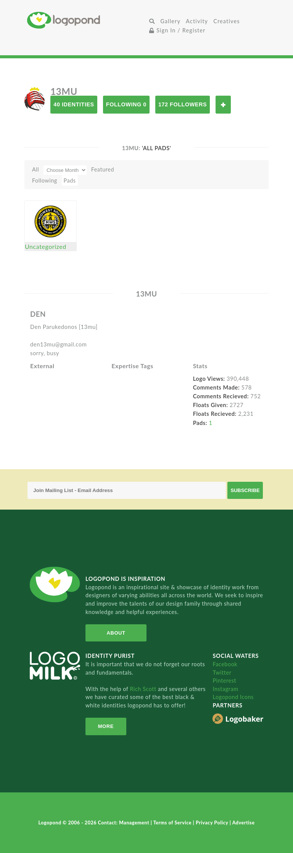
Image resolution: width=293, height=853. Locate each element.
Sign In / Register (177, 30)
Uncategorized (45, 246)
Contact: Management (124, 823)
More (106, 726)
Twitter (222, 672)
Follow (223, 105)
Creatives (226, 21)
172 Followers (182, 104)
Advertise (243, 823)
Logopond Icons (233, 697)
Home (86, 20)
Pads (70, 180)
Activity (197, 21)
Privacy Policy (213, 823)
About (116, 633)
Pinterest (224, 680)
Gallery (170, 21)
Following (44, 180)
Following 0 (126, 104)
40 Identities (73, 104)
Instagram (225, 689)
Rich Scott (144, 689)
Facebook (225, 664)
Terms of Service (173, 823)
